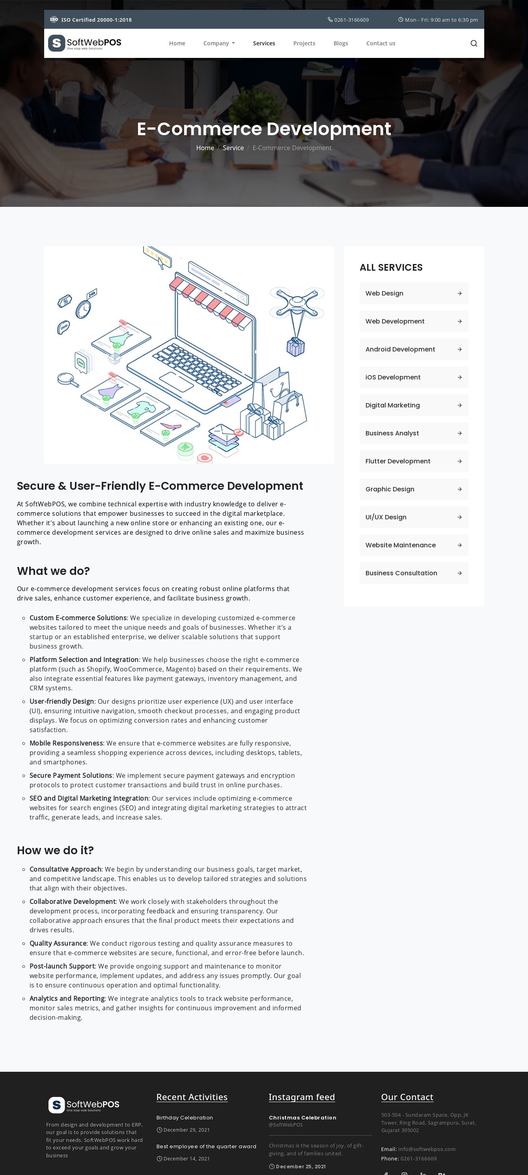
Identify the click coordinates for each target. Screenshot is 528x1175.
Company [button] (217, 44)
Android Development (402, 349)
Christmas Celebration (303, 1117)
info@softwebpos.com (427, 1149)
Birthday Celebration (185, 1117)
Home (177, 44)
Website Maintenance (401, 545)
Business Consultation (402, 573)
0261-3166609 (419, 1158)
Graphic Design (390, 489)
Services (264, 44)
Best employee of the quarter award (207, 1146)
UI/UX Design (386, 517)
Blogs (341, 44)
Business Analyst (393, 433)
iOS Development (394, 377)
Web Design (386, 293)
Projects (304, 44)
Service (233, 147)
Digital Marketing (394, 405)
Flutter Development (398, 461)
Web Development (396, 321)
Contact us (381, 44)
